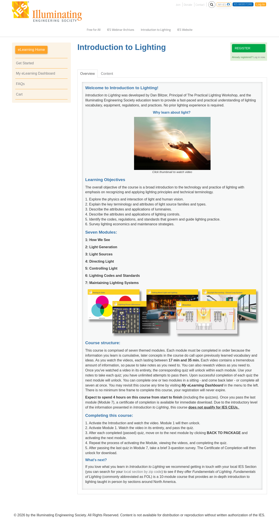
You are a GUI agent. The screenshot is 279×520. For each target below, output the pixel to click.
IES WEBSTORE (243, 4)
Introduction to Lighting (156, 29)
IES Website (184, 29)
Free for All (93, 29)
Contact (200, 4)
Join (178, 4)
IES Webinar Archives (120, 29)
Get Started (25, 63)
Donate (188, 4)
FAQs (20, 84)
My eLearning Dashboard (35, 73)
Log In (260, 4)
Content (107, 73)
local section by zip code (143, 472)
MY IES (224, 4)
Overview (87, 73)
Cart (19, 94)
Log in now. (259, 57)
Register (242, 48)
